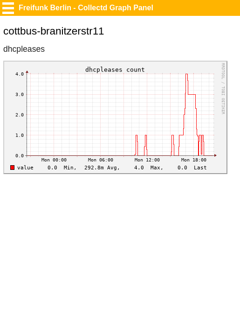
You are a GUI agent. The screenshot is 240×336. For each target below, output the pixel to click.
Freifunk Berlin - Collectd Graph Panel (86, 8)
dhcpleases (24, 49)
